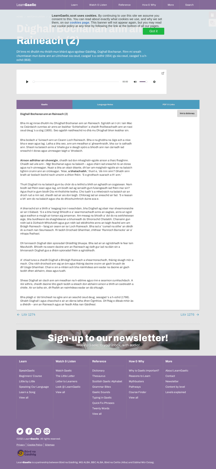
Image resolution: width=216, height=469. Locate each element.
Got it (153, 31)
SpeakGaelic (27, 370)
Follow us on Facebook (29, 431)
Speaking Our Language (34, 386)
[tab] (44, 104)
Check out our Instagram (37, 431)
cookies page (79, 22)
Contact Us (47, 431)
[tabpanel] (108, 209)
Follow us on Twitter (19, 431)
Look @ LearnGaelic (68, 386)
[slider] (76, 81)
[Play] (27, 81)
